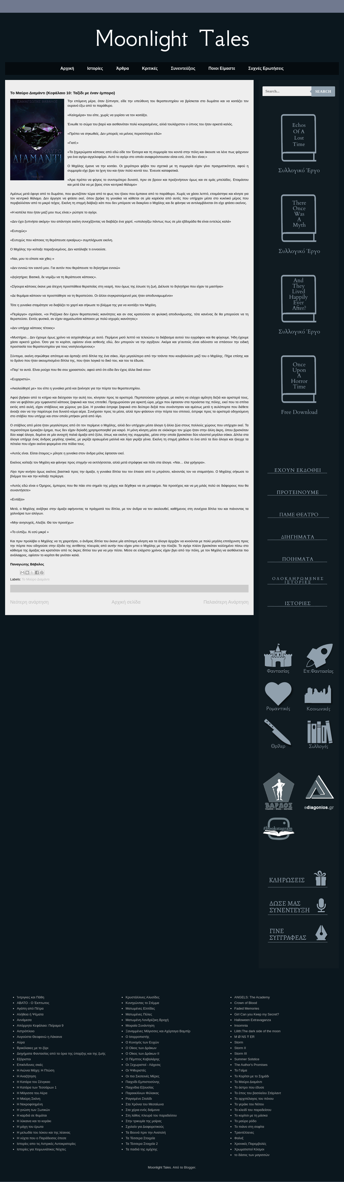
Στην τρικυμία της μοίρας (143, 1121)
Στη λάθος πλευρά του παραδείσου (151, 1115)
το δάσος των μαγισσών (251, 1155)
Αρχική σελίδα (126, 602)
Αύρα (21, 1042)
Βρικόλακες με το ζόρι (32, 1048)
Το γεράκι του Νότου (249, 1104)
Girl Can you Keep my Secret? (256, 1014)
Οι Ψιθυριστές (136, 1070)
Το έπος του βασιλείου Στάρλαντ (257, 1093)
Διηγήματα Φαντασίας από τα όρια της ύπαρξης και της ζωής (61, 1053)
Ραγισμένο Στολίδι (139, 1099)
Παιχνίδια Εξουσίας (140, 1087)
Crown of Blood (245, 1003)
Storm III (240, 1053)
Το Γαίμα (240, 1070)
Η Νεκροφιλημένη (30, 1104)
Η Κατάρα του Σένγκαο (33, 1082)
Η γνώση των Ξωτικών (33, 1110)
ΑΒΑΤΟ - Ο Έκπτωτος (33, 1003)
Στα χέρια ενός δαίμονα (142, 1110)
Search (323, 91)
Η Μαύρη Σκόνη (28, 1099)
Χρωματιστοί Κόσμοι (249, 1149)
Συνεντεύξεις (183, 68)
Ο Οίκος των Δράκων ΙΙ (142, 1053)
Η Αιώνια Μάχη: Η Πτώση (35, 1070)
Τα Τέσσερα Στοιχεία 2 (142, 1144)
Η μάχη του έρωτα (30, 1127)
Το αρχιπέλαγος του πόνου (253, 1099)
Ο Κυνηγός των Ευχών (142, 1042)
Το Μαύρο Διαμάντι (36, 579)
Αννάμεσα (24, 1020)
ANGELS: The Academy (252, 997)
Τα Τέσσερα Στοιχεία (140, 1138)
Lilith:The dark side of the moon (257, 1031)
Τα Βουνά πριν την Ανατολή (146, 1132)
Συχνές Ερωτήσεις (266, 68)
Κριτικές (150, 68)
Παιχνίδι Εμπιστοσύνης (142, 1082)
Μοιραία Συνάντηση (140, 1025)
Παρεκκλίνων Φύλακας (142, 1093)
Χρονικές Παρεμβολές (250, 1144)
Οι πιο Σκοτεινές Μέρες (142, 1076)
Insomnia (241, 1025)
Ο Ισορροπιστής (137, 1037)
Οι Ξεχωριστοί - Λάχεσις (143, 1065)
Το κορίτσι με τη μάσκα (250, 1115)
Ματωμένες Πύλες (139, 1014)
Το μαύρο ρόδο (245, 1121)
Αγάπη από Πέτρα (30, 1008)
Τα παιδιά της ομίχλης (141, 1149)
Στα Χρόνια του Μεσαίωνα (144, 1104)
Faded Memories (246, 1008)
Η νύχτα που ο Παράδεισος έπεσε (41, 1138)
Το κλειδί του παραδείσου (252, 1110)
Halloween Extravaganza (252, 1020)
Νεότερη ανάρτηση (29, 602)
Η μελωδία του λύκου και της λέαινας (43, 1132)
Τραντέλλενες (244, 1132)
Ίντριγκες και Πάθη (30, 997)
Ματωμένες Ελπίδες (140, 1008)
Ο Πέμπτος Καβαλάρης (142, 1059)
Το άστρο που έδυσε (249, 1087)
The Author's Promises (250, 1065)
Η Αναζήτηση (26, 1076)
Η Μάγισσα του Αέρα (32, 1093)
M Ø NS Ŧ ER (244, 1037)
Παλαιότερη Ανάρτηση (226, 602)
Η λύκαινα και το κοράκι (34, 1121)
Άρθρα (122, 68)
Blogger (189, 1167)
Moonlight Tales (172, 38)
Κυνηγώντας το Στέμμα (142, 1003)
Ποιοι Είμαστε (222, 68)
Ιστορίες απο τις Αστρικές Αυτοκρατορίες (46, 1144)
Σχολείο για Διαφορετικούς (145, 1127)
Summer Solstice (246, 1059)
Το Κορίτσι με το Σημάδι (251, 1076)
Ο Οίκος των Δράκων (141, 1048)
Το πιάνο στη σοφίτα (249, 1127)
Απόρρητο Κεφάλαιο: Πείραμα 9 (40, 1025)
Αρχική (67, 68)
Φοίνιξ (238, 1138)
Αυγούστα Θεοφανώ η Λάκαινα (39, 1037)
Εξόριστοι (24, 1059)
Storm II (240, 1048)
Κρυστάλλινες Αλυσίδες (142, 997)
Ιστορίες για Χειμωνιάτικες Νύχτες (41, 1149)
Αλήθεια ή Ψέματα (30, 1014)
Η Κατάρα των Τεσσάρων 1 (37, 1087)
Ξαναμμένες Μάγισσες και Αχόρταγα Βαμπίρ (158, 1031)
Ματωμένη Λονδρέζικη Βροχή (147, 1020)
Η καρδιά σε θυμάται (32, 1115)
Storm (238, 1042)
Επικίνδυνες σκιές (30, 1065)
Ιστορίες (95, 68)
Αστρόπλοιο (25, 1031)
